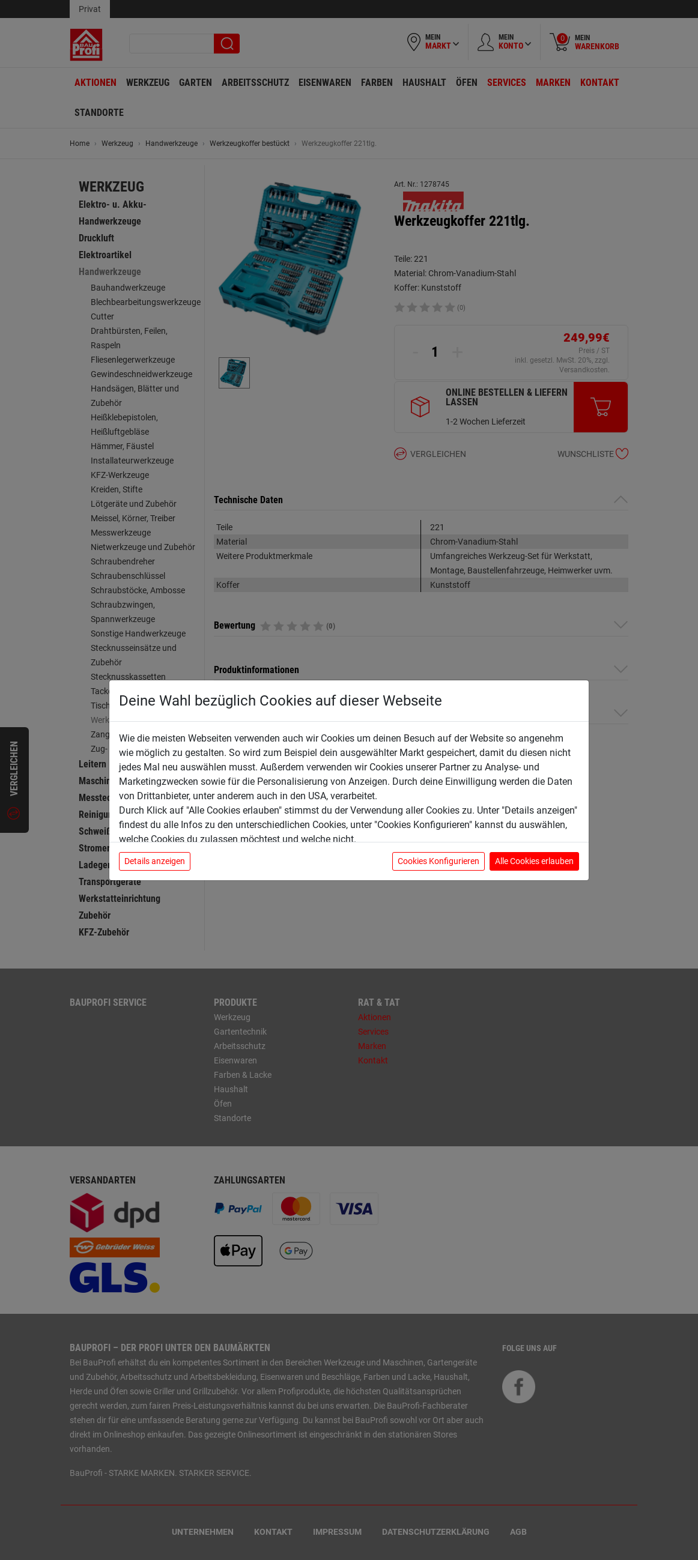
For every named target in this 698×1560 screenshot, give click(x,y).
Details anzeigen (154, 861)
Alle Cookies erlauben (534, 861)
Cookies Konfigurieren (438, 861)
